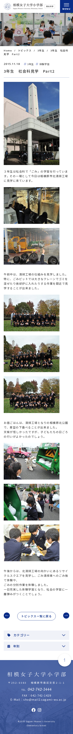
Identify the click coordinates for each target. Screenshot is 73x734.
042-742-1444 (40, 689)
